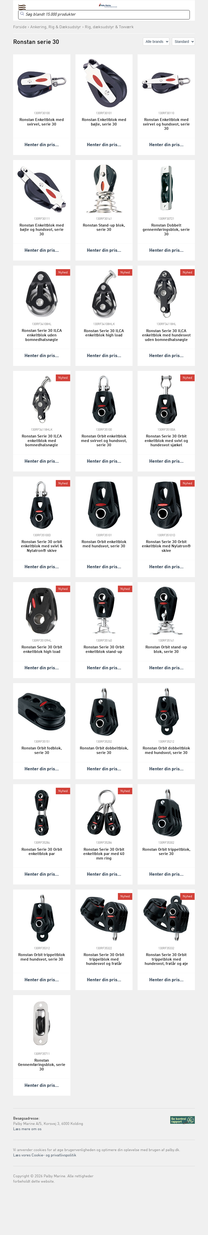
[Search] (104, 14)
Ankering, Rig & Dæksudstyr (55, 27)
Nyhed (63, 272)
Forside (20, 27)
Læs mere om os (27, 1129)
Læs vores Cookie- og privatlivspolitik (44, 1155)
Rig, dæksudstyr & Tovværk (109, 27)
